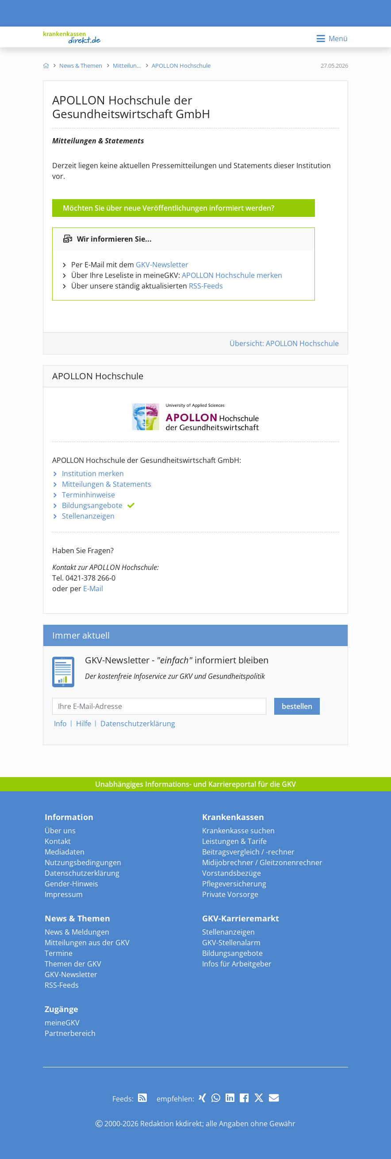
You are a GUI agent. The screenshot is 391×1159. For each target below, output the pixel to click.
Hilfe (83, 723)
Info (60, 723)
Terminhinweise (88, 495)
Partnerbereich (70, 1033)
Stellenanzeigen (88, 516)
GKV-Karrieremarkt (240, 918)
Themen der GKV (73, 964)
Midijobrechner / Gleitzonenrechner (262, 862)
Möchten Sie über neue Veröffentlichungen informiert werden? (168, 208)
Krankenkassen (233, 817)
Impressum (64, 894)
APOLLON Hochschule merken (232, 275)
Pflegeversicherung (234, 884)
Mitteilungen (106, 484)
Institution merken (93, 473)
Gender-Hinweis (71, 884)
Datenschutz (137, 723)
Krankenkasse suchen (238, 831)
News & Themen (77, 918)
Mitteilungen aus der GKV (87, 942)
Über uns (60, 831)
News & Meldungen (77, 932)
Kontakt (58, 841)
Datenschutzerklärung (82, 873)
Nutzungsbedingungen (83, 862)
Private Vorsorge (230, 894)
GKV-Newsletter (162, 265)
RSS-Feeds (206, 286)
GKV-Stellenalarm (231, 942)
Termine (59, 953)
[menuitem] (46, 65)
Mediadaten (64, 852)
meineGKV (62, 1023)
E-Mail (93, 588)
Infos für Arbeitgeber (237, 964)
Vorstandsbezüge (231, 873)
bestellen (297, 706)
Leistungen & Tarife (234, 841)
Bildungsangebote (92, 505)
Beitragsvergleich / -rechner (248, 852)
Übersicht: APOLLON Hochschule (284, 343)
